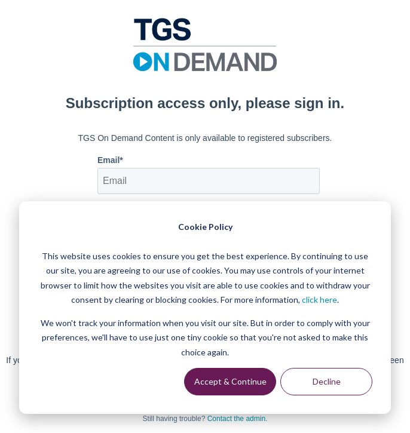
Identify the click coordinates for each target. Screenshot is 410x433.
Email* (110, 160)
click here (319, 299)
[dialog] (205, 307)
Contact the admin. (237, 418)
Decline (327, 381)
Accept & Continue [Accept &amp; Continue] (230, 381)
